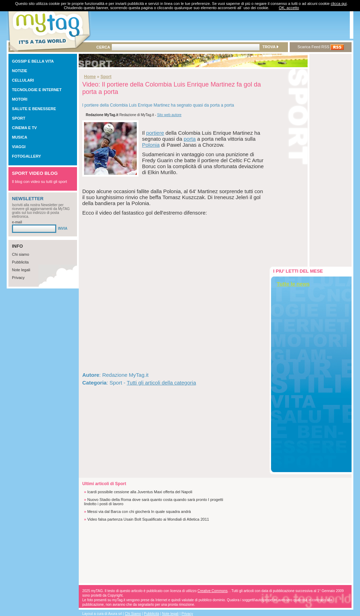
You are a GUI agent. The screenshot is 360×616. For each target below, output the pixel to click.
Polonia (151, 145)
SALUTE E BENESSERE (34, 109)
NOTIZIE (19, 71)
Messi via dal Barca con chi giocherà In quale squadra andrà (139, 511)
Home (90, 76)
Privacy (18, 277)
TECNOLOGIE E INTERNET (37, 90)
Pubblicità (151, 614)
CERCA (103, 47)
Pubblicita (20, 262)
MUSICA (19, 137)
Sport (106, 76)
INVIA (63, 228)
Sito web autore (169, 115)
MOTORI (19, 99)
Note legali (21, 270)
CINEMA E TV (24, 128)
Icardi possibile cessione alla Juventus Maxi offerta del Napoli (139, 492)
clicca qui (339, 3)
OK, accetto (289, 8)
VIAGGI (19, 147)
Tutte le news (293, 284)
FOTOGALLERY (26, 156)
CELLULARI (23, 80)
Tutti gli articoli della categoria (161, 383)
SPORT (18, 118)
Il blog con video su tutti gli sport (39, 181)
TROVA (270, 47)
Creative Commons (213, 591)
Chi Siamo (133, 614)
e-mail (17, 222)
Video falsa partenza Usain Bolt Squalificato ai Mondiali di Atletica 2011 (148, 519)
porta (189, 139)
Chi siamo (20, 254)
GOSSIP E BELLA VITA (33, 61)
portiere (155, 133)
